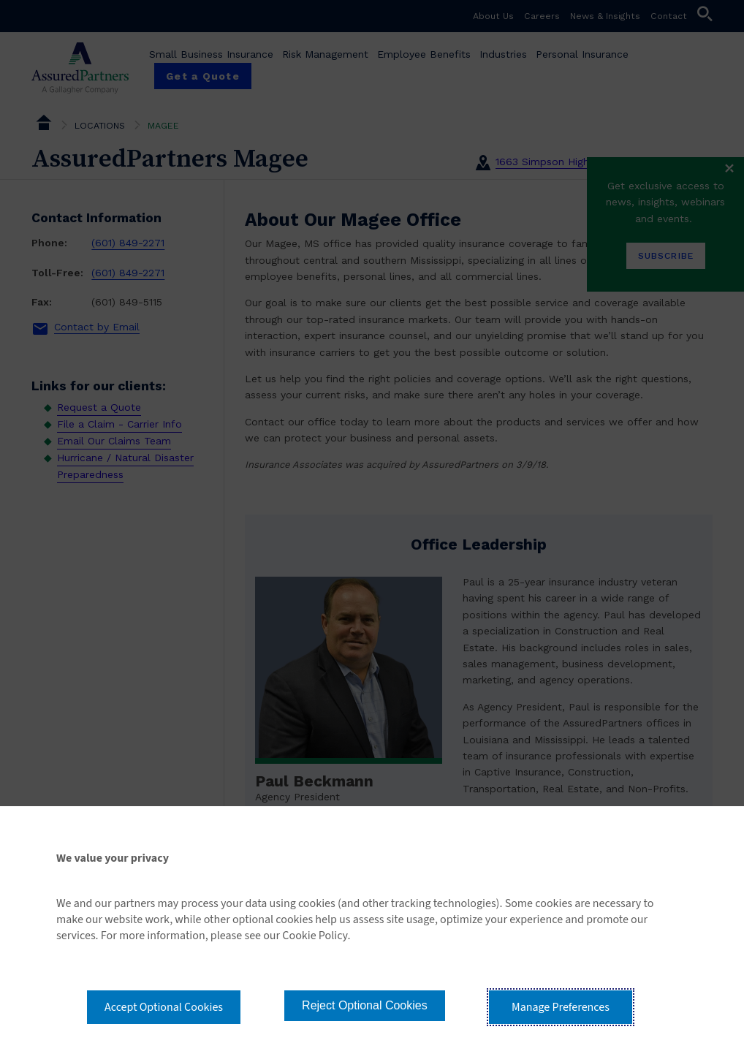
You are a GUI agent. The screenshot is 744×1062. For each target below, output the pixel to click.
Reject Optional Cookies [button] (365, 1005)
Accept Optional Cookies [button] (164, 1007)
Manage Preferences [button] (561, 1007)
